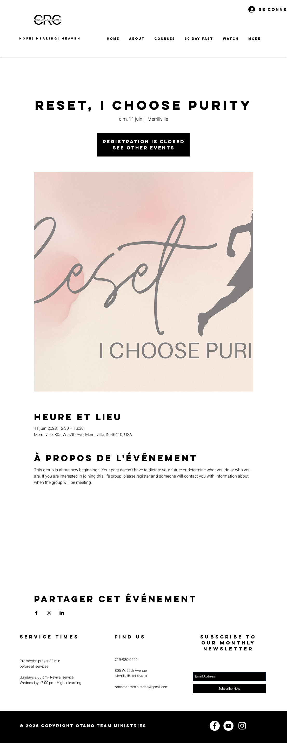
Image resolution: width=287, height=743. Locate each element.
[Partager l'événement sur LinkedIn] (61, 613)
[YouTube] (228, 726)
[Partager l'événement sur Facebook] (36, 613)
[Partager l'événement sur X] (49, 613)
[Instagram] (242, 726)
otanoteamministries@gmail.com (141, 687)
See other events (144, 148)
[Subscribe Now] (229, 688)
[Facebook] (215, 726)
